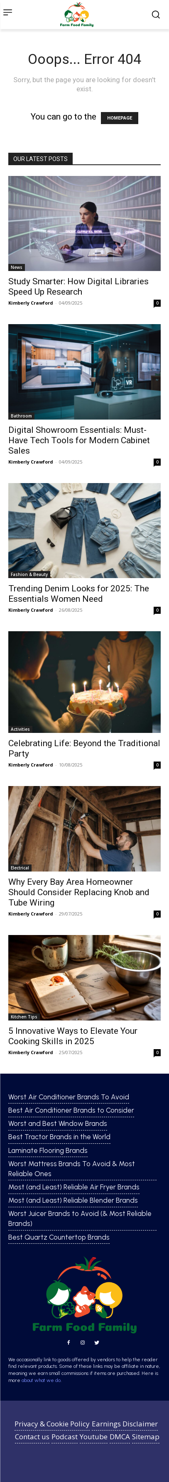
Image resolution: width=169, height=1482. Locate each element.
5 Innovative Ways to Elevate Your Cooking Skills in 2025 (72, 1036)
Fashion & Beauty (29, 574)
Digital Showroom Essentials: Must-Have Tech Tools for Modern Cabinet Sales (79, 440)
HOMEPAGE (119, 118)
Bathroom (21, 416)
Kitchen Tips (24, 1017)
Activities (20, 729)
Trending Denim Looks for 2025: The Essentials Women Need (78, 594)
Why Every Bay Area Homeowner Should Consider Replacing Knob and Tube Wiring (78, 892)
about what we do (41, 1380)
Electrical (20, 868)
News (16, 267)
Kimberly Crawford (30, 303)
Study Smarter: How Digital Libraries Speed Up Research (78, 286)
